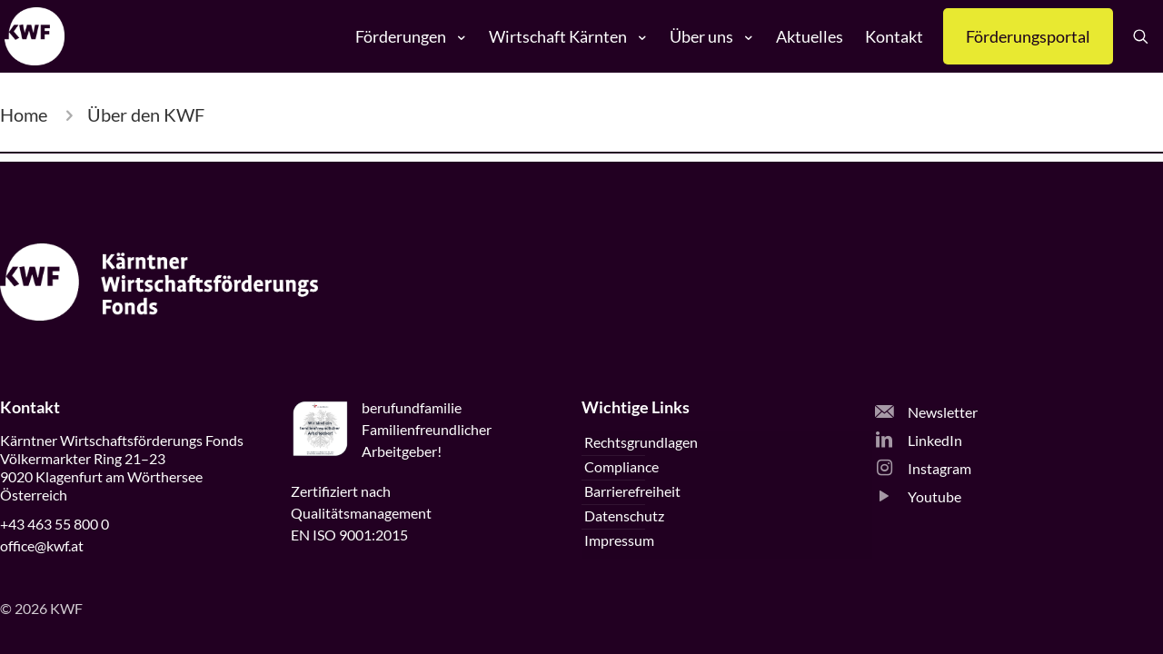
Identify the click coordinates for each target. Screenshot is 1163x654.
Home (23, 114)
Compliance (621, 466)
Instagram (923, 468)
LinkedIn (918, 440)
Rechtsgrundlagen (641, 442)
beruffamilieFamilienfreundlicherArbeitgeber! (427, 429)
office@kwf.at (42, 545)
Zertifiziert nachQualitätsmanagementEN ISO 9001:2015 (361, 512)
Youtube (918, 496)
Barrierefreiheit (632, 491)
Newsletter (926, 412)
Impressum (619, 540)
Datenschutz (624, 515)
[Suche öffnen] (1147, 36)
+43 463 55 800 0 (54, 523)
